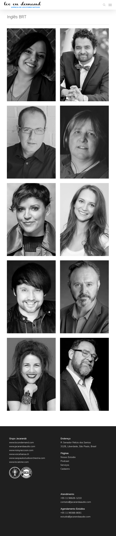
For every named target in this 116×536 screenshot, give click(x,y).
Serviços (64, 465)
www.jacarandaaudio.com (22, 446)
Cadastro (65, 469)
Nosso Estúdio (68, 457)
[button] (110, 4)
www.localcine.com (19, 462)
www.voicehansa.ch (19, 454)
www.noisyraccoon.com (21, 450)
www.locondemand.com (21, 442)
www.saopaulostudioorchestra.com (27, 458)
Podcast (64, 461)
